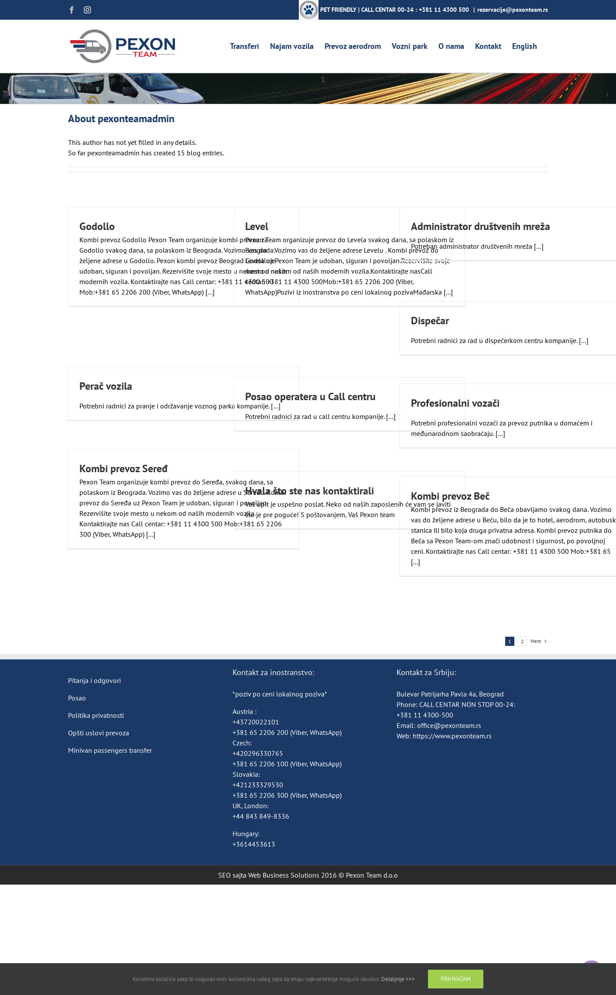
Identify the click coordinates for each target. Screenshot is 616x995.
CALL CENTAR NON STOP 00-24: (467, 704)
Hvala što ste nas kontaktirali (309, 491)
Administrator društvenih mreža (480, 226)
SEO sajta (232, 875)
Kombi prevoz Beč (450, 496)
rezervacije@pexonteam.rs (512, 10)
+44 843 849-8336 (262, 816)
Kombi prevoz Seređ (123, 468)
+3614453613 (254, 844)
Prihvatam (456, 979)
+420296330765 (258, 753)
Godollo (97, 226)
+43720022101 (256, 721)
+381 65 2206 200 (261, 732)
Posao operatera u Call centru (310, 396)
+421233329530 (258, 784)
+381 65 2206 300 (260, 795)
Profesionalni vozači (455, 403)
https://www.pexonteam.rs (452, 735)
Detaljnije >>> (398, 979)
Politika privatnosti (96, 715)
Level (256, 226)
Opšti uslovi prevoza (98, 732)
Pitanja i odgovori (94, 680)
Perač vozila (105, 386)
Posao (77, 697)
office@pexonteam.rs (449, 725)
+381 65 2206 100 (261, 763)
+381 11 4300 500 (444, 10)
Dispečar (430, 320)
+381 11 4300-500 (425, 714)
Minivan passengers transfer (110, 750)
